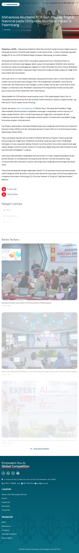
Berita (8, 212)
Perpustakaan (7, 538)
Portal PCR (6, 510)
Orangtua (5, 530)
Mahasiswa (6, 526)
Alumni (4, 498)
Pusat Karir (6, 502)
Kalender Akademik (9, 534)
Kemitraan (6, 506)
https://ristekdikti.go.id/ (25, 108)
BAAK (4, 522)
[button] (75, 4)
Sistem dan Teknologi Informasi (14, 494)
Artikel (7, 30)
